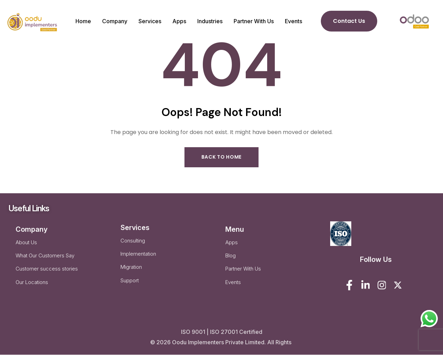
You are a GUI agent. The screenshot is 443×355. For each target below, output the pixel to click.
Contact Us (349, 21)
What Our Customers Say (45, 261)
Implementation (138, 260)
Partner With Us (243, 275)
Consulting (132, 246)
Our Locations (32, 289)
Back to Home (221, 157)
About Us (26, 248)
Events (233, 289)
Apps (231, 248)
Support (129, 287)
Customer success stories (47, 275)
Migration (131, 273)
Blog (230, 261)
